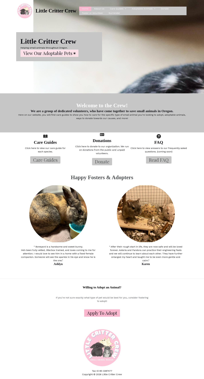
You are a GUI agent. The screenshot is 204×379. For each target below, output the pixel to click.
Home (84, 8)
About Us (98, 8)
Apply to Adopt (102, 313)
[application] (122, 9)
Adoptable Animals (140, 9)
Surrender (113, 13)
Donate (160, 8)
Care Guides (116, 9)
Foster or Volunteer (92, 13)
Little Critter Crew (56, 11)
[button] (49, 53)
